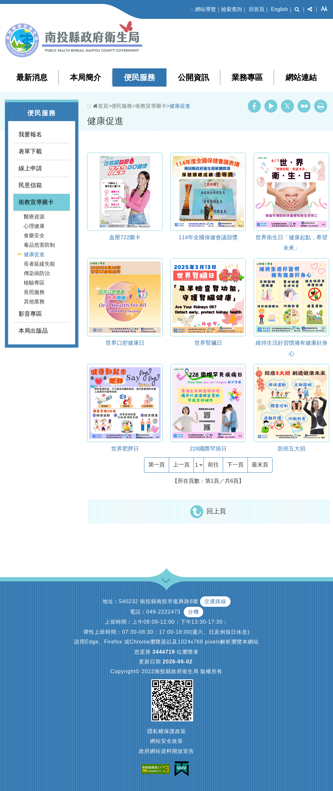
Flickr (304, 106)
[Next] (235, 464)
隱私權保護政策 (166, 731)
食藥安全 (34, 235)
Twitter (287, 106)
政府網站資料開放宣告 (166, 751)
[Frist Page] (156, 464)
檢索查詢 (231, 9)
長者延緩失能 (39, 264)
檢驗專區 (34, 282)
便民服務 (139, 77)
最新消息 (31, 77)
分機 (193, 612)
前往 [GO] (213, 465)
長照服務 (34, 292)
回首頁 (256, 9)
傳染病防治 (37, 273)
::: (192, 9)
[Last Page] (260, 464)
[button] (297, 9)
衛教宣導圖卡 (36, 202)
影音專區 (30, 314)
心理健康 (34, 226)
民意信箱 (30, 185)
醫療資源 (34, 216)
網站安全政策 (166, 741)
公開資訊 (193, 77)
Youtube (270, 106)
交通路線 (215, 601)
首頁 (100, 106)
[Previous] (181, 464)
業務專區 (247, 77)
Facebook (254, 106)
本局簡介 (85, 77)
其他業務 (34, 301)
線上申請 (30, 168)
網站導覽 (205, 9)
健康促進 (34, 254)
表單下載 (30, 151)
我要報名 (30, 134)
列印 (320, 106)
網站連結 (301, 77)
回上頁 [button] (216, 511)
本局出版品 (33, 330)
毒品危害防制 (39, 245)
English (279, 9)
